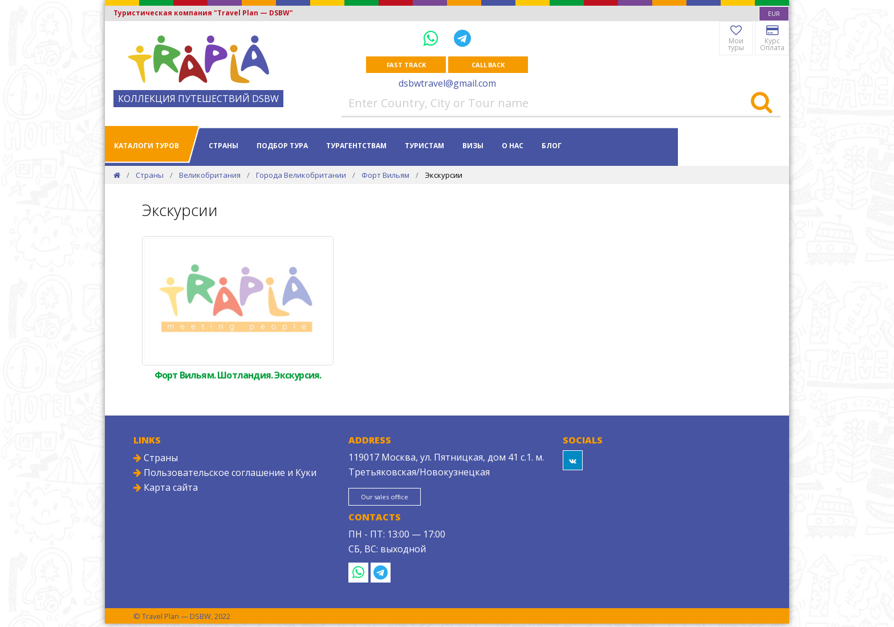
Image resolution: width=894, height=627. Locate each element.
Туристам (424, 147)
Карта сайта (165, 488)
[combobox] (774, 13)
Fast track (406, 65)
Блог (552, 147)
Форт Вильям (385, 176)
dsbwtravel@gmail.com (447, 84)
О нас (512, 147)
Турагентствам (356, 147)
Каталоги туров (146, 147)
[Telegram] (462, 38)
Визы (472, 147)
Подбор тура (282, 147)
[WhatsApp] (432, 38)
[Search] (761, 104)
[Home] (116, 176)
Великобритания (210, 176)
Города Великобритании (301, 176)
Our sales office (396, 499)
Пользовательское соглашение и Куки (224, 473)
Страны (223, 147)
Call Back (488, 65)
